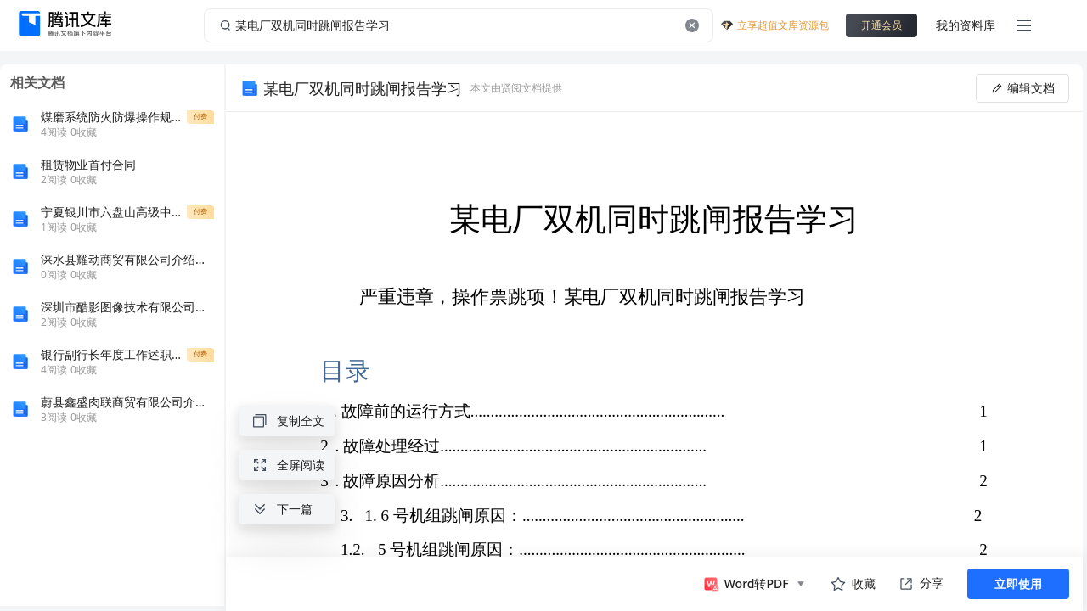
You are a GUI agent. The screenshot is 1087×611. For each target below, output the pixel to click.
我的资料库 (965, 25)
